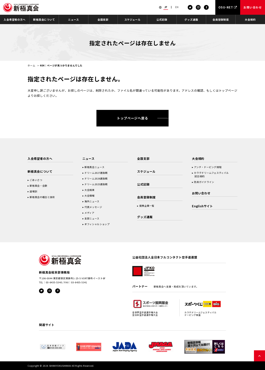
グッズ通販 (191, 19)
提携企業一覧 (146, 205)
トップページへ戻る (132, 118)
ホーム (31, 65)
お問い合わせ (201, 193)
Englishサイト (202, 206)
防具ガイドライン (204, 182)
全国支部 (103, 19)
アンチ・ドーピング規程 (207, 167)
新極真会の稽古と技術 (42, 197)
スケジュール (132, 19)
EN (177, 7)
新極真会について (44, 19)
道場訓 (33, 191)
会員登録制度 (221, 19)
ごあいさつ (36, 180)
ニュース (73, 19)
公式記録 (161, 19)
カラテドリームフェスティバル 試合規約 (210, 174)
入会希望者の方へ (14, 19)
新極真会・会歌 (38, 185)
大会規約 (250, 19)
